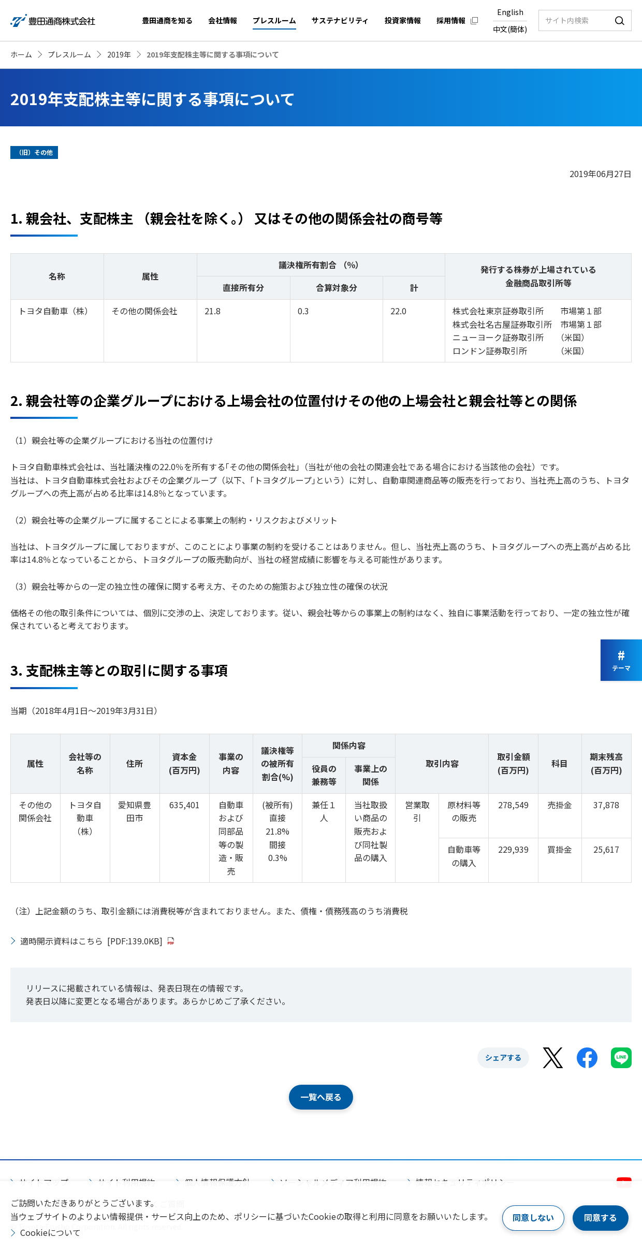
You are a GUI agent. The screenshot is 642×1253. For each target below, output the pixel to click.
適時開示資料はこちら (91, 941)
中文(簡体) (510, 29)
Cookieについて (50, 1232)
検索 (619, 20)
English (510, 12)
